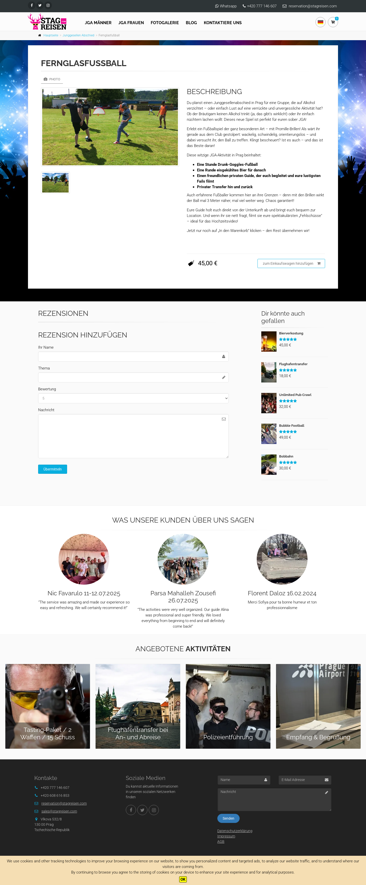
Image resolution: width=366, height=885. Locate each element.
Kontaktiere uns (223, 22)
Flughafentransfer (293, 364)
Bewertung (47, 389)
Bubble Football (291, 425)
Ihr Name (46, 347)
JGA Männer (98, 22)
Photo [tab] (52, 79)
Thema (44, 368)
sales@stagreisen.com (59, 811)
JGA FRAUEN (131, 22)
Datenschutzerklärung (234, 831)
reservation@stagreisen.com (313, 6)
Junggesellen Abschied (78, 35)
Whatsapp (228, 6)
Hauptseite (50, 35)
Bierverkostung (291, 333)
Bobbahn (286, 456)
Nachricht (46, 410)
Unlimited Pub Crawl (295, 395)
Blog (191, 22)
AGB (220, 841)
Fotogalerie (165, 22)
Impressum (226, 836)
